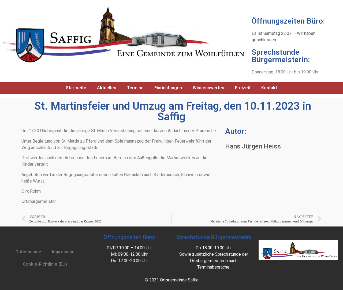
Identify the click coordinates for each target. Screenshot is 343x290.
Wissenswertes (208, 87)
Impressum (63, 251)
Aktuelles (106, 87)
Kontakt (269, 87)
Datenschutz (28, 251)
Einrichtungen (168, 87)
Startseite (76, 87)
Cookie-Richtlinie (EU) (45, 264)
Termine (135, 87)
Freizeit (243, 87)
